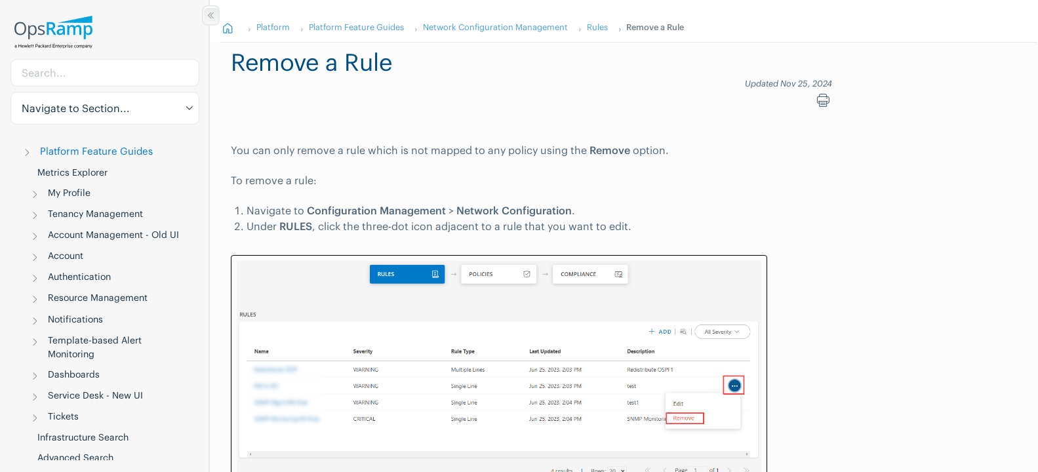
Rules (597, 27)
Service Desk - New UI (95, 395)
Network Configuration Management (495, 27)
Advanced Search (75, 457)
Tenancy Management (95, 214)
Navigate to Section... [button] (76, 108)
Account (65, 256)
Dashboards (74, 374)
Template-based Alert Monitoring (95, 347)
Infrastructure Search (83, 437)
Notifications (75, 319)
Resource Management (98, 298)
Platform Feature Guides (96, 151)
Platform (273, 27)
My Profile (69, 193)
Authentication (79, 277)
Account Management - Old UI (113, 235)
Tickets (63, 416)
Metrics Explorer (72, 172)
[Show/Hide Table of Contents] (211, 15)
